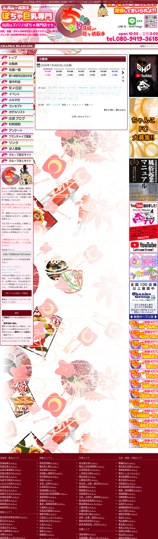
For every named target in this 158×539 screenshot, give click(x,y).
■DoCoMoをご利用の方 (11, 266)
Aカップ (117, 87)
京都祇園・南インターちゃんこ (94, 537)
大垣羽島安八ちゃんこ (89, 469)
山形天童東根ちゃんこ (10, 469)
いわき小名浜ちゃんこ (10, 483)
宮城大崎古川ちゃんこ (10, 473)
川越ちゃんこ (6, 534)
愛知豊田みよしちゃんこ (90, 503)
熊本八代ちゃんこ (127, 527)
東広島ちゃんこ (125, 524)
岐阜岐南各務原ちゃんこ (90, 500)
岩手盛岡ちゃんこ (8, 500)
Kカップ (52, 98)
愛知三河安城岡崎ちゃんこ (92, 466)
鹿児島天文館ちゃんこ (129, 466)
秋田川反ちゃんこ (8, 476)
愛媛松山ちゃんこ (127, 463)
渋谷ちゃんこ (46, 527)
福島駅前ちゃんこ (8, 507)
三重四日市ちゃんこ (88, 479)
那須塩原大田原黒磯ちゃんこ (53, 493)
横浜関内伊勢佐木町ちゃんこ (14, 517)
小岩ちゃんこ (46, 524)
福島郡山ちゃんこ (8, 503)
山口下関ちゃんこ (127, 510)
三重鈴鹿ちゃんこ (87, 510)
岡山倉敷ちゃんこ (127, 520)
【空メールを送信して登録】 (17, 293)
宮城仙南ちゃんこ (8, 463)
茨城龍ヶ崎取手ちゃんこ (51, 473)
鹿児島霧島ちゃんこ (128, 476)
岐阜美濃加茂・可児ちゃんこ (93, 524)
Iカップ (115, 93)
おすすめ (71, 87)
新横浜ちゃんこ (47, 500)
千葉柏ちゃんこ (47, 507)
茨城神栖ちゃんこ (48, 490)
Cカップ (52, 93)
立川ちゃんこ (6, 523)
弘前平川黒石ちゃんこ (10, 479)
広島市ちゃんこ (125, 503)
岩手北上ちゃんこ (8, 490)
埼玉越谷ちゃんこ (48, 469)
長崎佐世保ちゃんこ (128, 469)
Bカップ (42, 93)
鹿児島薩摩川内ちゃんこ (130, 486)
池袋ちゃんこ (46, 479)
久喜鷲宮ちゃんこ (48, 486)
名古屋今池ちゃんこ (88, 463)
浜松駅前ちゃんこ (87, 493)
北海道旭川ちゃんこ (9, 486)
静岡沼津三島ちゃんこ (89, 513)
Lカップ (62, 98)
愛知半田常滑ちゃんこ (89, 520)
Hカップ (105, 93)
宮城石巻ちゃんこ (8, 466)
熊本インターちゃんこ (129, 473)
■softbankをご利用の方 (11, 272)
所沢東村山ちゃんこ (49, 476)
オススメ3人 (105, 87)
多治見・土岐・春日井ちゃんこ (94, 483)
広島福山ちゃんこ (127, 483)
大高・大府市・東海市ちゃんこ (94, 496)
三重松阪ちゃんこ (87, 507)
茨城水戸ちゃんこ (8, 527)
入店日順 (56, 104)
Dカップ (63, 93)
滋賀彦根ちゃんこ (87, 534)
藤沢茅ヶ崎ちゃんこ (49, 466)
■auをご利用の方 (9, 269)
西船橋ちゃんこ (47, 534)
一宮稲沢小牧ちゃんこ (89, 473)
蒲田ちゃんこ (46, 530)
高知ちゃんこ (124, 517)
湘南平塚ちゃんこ (48, 513)
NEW (62, 87)
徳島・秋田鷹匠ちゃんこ (130, 490)
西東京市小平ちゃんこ (50, 520)
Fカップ (84, 93)
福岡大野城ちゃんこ (128, 513)
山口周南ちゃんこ (127, 500)
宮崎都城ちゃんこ (127, 493)
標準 (48, 104)
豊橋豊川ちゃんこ (87, 490)
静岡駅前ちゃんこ (87, 486)
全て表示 (52, 87)
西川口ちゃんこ (7, 520)
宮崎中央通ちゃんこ (128, 530)
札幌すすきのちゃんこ (10, 493)
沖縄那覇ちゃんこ (127, 496)
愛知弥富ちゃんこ (87, 476)
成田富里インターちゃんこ (13, 537)
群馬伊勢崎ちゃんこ (49, 463)
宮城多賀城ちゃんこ (9, 496)
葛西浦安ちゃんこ (48, 496)
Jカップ (41, 98)
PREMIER (82, 87)
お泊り (93, 87)
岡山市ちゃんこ (125, 534)
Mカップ (73, 98)
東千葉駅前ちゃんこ (9, 530)
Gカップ (94, 93)
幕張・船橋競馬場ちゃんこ (52, 503)
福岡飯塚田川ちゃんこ (129, 507)
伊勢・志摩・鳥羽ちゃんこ (92, 517)
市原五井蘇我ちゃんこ (50, 510)
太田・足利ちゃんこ (49, 483)
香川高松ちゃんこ (127, 479)
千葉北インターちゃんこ (51, 517)
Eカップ (73, 93)
